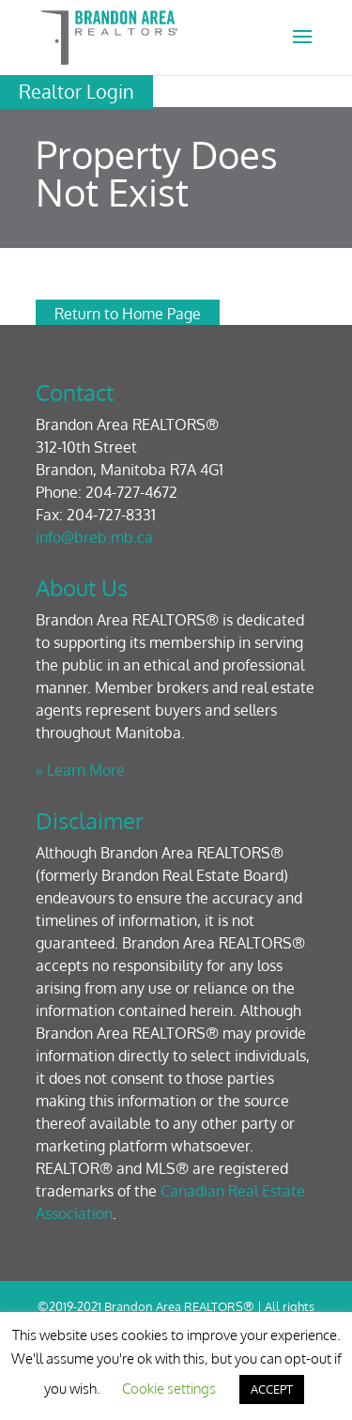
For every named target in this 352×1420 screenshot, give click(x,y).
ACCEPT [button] (272, 1389)
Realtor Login (76, 91)
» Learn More (80, 770)
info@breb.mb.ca (94, 537)
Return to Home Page (127, 313)
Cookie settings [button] (169, 1388)
